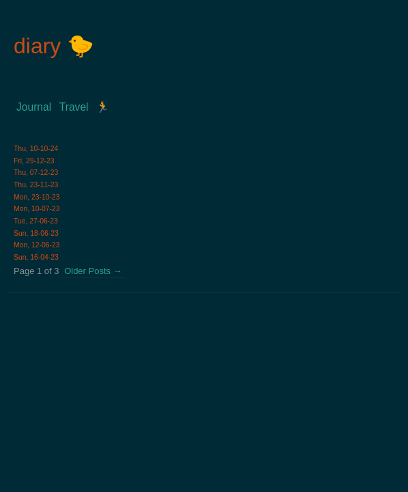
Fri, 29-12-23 (34, 161)
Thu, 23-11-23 (36, 185)
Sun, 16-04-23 (36, 257)
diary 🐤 (54, 45)
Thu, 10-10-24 (36, 148)
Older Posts (93, 271)
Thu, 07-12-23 (36, 172)
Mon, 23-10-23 (37, 197)
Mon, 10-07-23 (37, 209)
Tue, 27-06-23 (36, 221)
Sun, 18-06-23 (36, 233)
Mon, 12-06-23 (37, 245)
